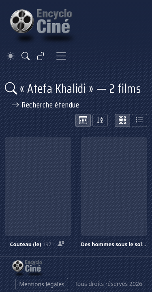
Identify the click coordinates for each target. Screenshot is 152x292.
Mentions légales (41, 284)
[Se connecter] (41, 56)
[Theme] (10, 56)
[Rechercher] (25, 56)
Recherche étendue (45, 104)
